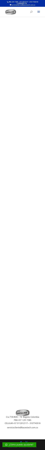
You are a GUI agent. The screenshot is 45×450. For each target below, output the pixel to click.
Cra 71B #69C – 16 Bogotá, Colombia (22, 417)
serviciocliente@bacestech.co (20, 427)
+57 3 (15, 423)
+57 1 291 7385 (24, 420)
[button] (19, 444)
